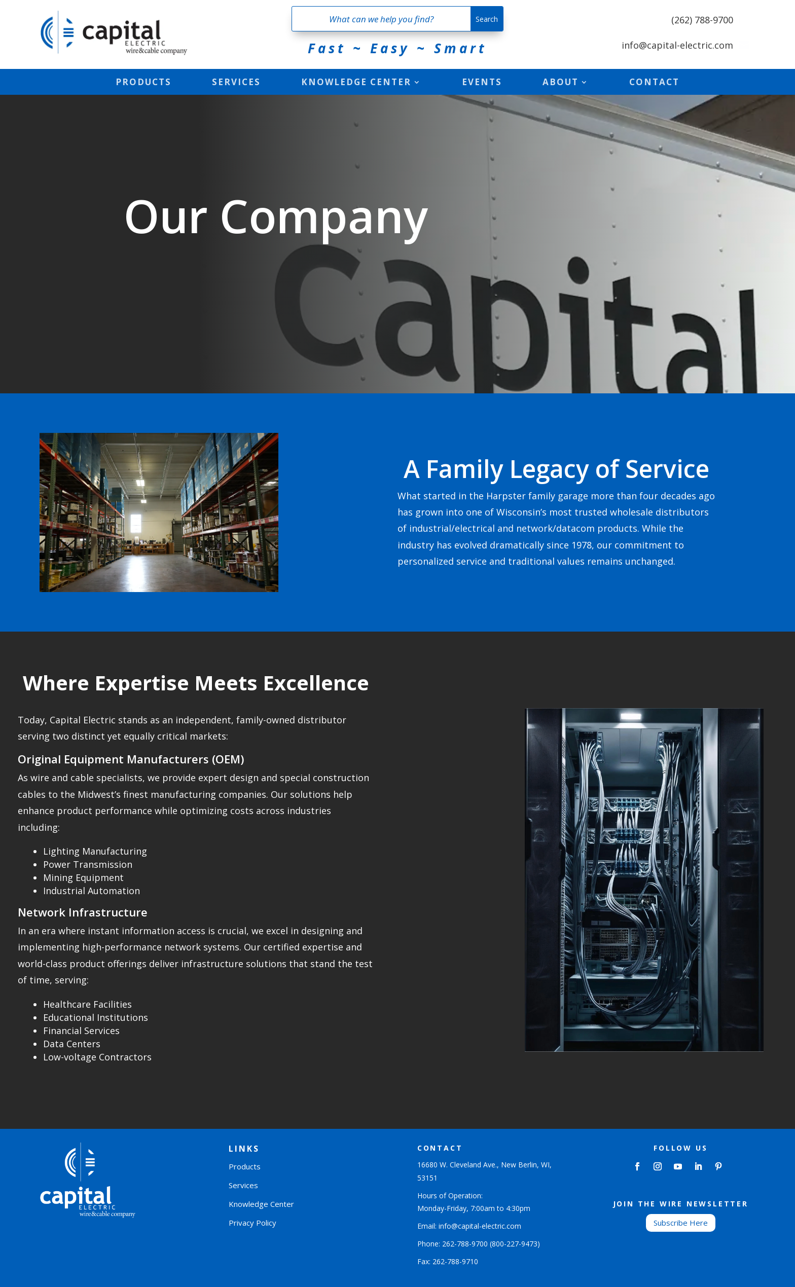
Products (143, 83)
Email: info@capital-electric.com (469, 1226)
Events (482, 83)
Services (236, 83)
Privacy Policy (252, 1223)
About (561, 83)
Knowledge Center (356, 83)
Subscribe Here (681, 1223)
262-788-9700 (465, 1243)
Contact (654, 83)
